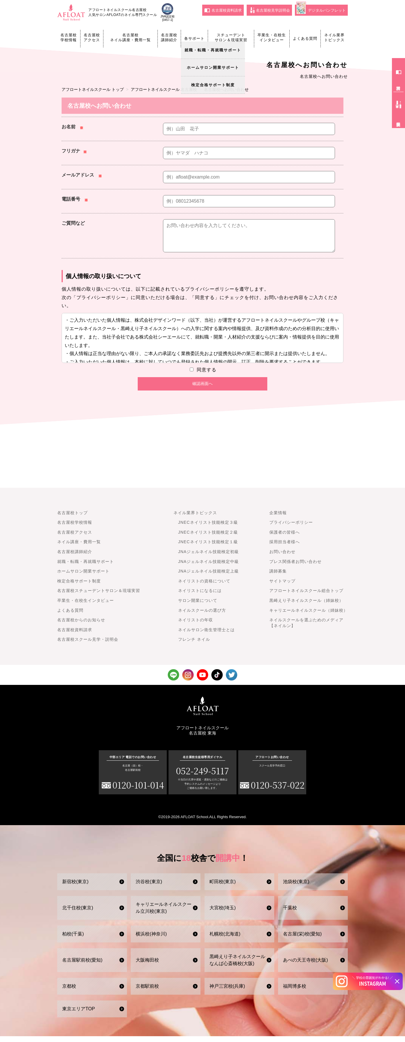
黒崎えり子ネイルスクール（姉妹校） (306, 606)
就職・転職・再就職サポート (85, 567)
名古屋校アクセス (92, 37)
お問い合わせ (282, 557)
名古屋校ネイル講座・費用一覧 (130, 37)
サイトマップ (282, 586)
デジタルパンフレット (321, 9)
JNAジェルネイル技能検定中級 (208, 567)
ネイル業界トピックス (334, 37)
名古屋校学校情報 (68, 37)
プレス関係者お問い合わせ (295, 567)
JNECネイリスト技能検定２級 (208, 538)
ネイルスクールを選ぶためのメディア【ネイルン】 (306, 628)
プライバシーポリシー (291, 528)
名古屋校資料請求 (223, 10)
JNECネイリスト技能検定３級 (208, 528)
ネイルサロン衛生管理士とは (206, 635)
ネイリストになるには (200, 596)
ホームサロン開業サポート (83, 577)
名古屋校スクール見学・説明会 (87, 645)
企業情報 (278, 518)
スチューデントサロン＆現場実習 (231, 37)
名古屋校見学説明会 (270, 10)
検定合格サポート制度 (79, 586)
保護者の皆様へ (284, 538)
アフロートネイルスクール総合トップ (306, 596)
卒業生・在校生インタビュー (271, 37)
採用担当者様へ (284, 547)
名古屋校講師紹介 (169, 37)
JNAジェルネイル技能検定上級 (208, 577)
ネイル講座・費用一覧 (79, 547)
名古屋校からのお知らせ (81, 625)
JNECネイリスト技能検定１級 (208, 547)
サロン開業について (197, 606)
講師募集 (278, 577)
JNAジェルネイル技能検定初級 (208, 557)
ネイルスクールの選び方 (202, 616)
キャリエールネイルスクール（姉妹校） (308, 616)
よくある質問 (305, 38)
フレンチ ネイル (194, 645)
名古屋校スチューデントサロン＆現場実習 (98, 596)
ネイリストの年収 (195, 625)
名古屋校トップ (72, 518)
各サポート (194, 38)
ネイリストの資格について (204, 586)
